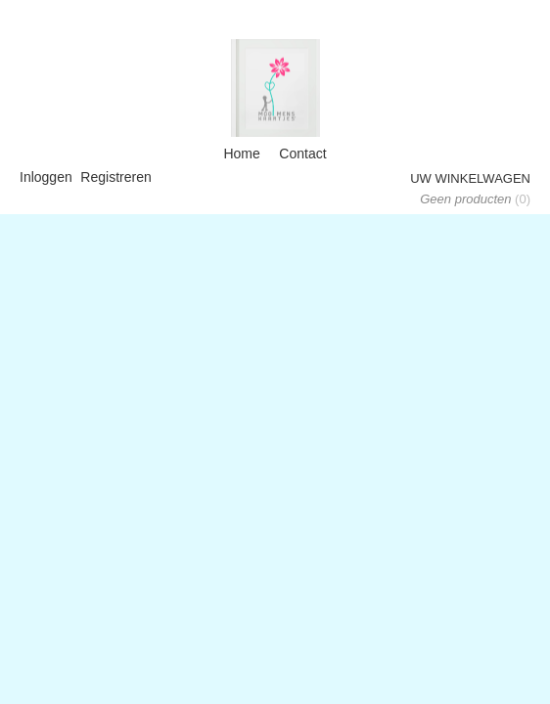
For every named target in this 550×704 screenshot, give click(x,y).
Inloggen (46, 177)
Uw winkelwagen (470, 178)
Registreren (115, 177)
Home (241, 153)
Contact (302, 153)
